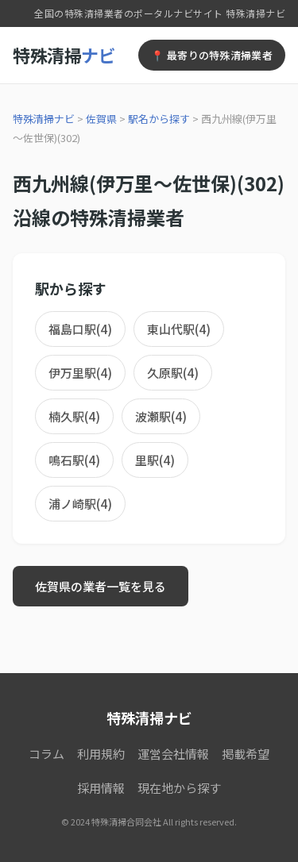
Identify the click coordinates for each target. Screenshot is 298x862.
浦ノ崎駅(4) (80, 503)
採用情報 (101, 787)
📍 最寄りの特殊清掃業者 (212, 55)
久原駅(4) (173, 372)
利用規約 (101, 753)
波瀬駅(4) (161, 416)
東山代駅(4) (179, 329)
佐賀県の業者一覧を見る (100, 586)
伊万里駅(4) (80, 372)
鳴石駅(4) (74, 460)
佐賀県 (101, 118)
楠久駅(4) (74, 416)
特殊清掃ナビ (44, 118)
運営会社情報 (173, 753)
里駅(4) (155, 460)
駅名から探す (159, 118)
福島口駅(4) (80, 329)
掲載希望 (245, 753)
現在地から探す (179, 787)
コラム (46, 753)
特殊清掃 (64, 54)
